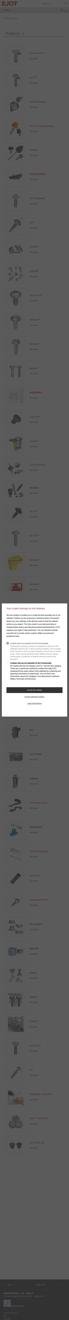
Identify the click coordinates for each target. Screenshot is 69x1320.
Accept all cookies (34, 690)
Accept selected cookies (34, 697)
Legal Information (34, 703)
